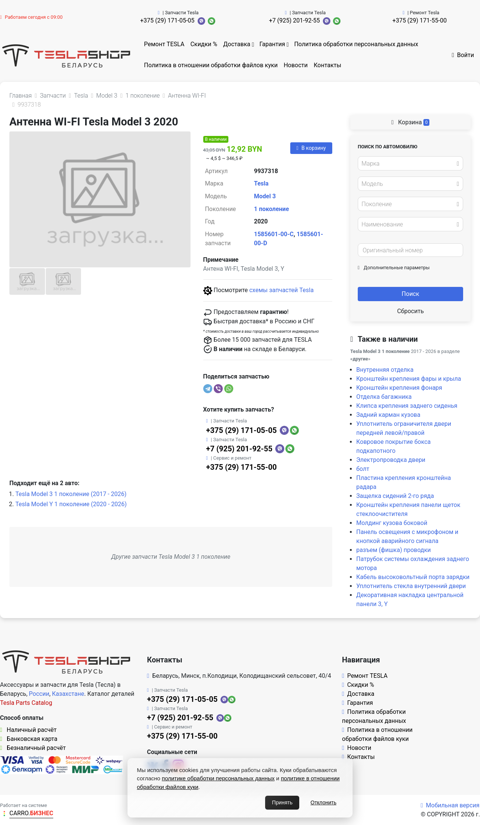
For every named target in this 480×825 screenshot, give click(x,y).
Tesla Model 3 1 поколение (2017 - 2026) (70, 494)
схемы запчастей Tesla (281, 290)
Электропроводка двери (390, 459)
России (39, 693)
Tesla (261, 183)
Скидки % (204, 44)
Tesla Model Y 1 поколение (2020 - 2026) (71, 504)
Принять (282, 802)
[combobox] (410, 163)
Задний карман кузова (388, 414)
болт (362, 468)
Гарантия (272, 44)
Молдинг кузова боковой (391, 522)
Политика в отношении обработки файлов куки (211, 65)
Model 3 (265, 196)
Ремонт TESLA (164, 44)
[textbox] (408, 163)
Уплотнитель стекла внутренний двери (411, 586)
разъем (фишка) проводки (393, 550)
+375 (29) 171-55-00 (419, 20)
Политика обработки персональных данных (356, 44)
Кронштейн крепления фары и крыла (408, 378)
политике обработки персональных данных (218, 778)
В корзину (311, 148)
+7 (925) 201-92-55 (294, 20)
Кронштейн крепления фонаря (399, 387)
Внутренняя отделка (385, 369)
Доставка (236, 44)
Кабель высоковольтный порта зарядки (413, 577)
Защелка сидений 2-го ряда (395, 495)
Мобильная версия (450, 805)
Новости (296, 65)
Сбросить (410, 311)
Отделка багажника (384, 396)
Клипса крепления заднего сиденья (407, 405)
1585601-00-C (274, 234)
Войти (463, 55)
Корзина (411, 122)
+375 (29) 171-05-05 (167, 20)
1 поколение (271, 209)
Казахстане (68, 693)
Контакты (327, 65)
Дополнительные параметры (394, 267)
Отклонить (323, 802)
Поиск (410, 293)
